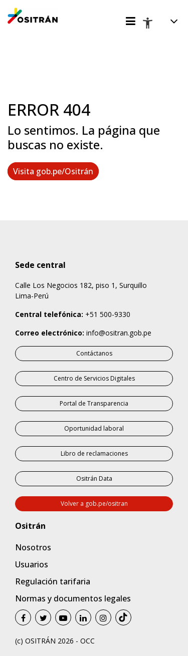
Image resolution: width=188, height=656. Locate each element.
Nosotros (33, 547)
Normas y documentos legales (73, 598)
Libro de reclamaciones (94, 453)
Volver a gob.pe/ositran (94, 503)
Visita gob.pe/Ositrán (53, 171)
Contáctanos (94, 353)
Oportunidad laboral (94, 428)
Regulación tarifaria (52, 581)
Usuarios (31, 564)
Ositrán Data (94, 478)
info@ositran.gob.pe (118, 333)
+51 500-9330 (107, 314)
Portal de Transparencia (94, 403)
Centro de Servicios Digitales (94, 378)
